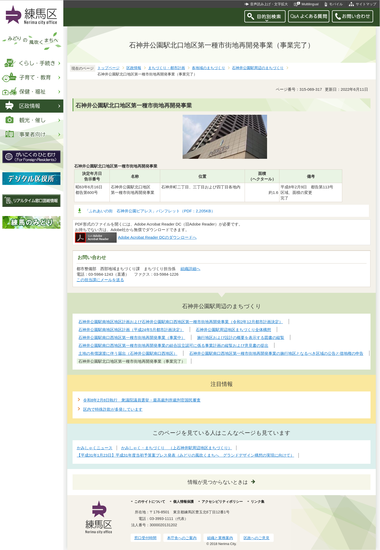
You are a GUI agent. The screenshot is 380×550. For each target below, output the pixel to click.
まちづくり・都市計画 (166, 68)
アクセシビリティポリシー (222, 502)
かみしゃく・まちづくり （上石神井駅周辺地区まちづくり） (176, 448)
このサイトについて (149, 502)
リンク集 (257, 502)
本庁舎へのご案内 (182, 538)
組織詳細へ (190, 268)
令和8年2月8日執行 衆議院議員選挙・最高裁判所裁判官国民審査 (142, 400)
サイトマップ (366, 4)
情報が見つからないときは (218, 482)
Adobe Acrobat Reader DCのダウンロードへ (136, 237)
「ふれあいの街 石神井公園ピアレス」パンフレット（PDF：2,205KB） (150, 211)
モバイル (336, 4)
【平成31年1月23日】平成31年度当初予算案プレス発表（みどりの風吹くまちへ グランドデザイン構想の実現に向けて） (185, 455)
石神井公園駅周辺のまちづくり (258, 68)
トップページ (108, 68)
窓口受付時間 (145, 538)
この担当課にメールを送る (100, 280)
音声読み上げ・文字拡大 (269, 4)
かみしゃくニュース (94, 448)
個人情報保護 (183, 502)
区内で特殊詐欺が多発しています (112, 409)
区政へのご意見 (256, 538)
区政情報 (133, 68)
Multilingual (310, 4)
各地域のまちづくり (208, 68)
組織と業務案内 (220, 538)
